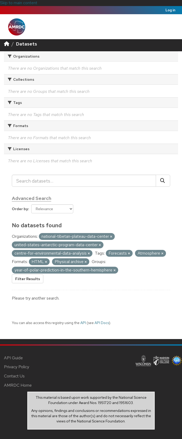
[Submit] (163, 181)
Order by (20, 208)
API (83, 322)
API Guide (13, 358)
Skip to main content (18, 3)
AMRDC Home (18, 385)
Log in (170, 10)
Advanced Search (31, 198)
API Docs (102, 322)
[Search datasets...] (84, 181)
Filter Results (27, 278)
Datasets (26, 44)
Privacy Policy (16, 367)
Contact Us (14, 376)
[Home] (6, 44)
